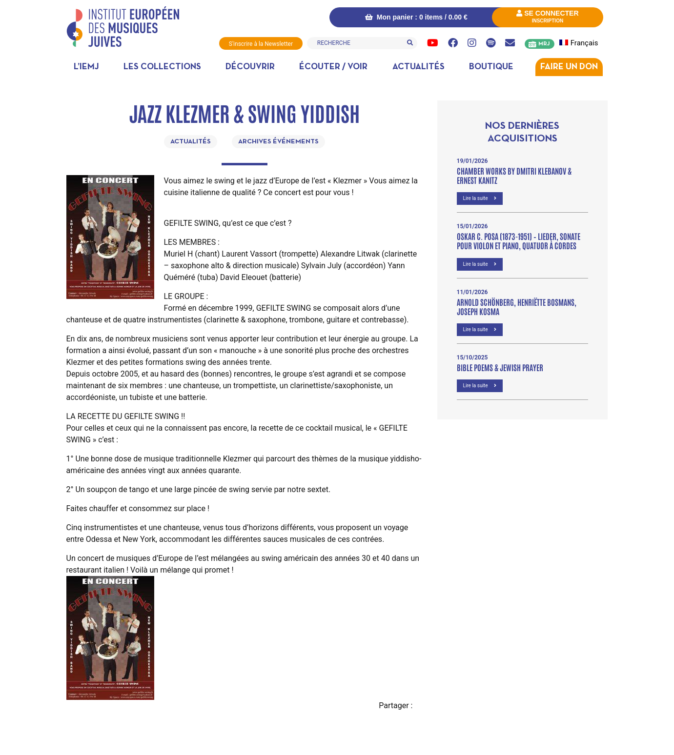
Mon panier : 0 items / (414, 17)
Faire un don (569, 66)
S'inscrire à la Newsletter (260, 43)
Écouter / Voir (333, 66)
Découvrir (250, 66)
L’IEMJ (86, 66)
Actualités (418, 66)
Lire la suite (479, 197)
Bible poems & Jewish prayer (500, 367)
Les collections (162, 66)
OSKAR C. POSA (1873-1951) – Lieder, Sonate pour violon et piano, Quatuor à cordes (518, 240)
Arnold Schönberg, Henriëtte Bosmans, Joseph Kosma (516, 305)
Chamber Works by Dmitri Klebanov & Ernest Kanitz (514, 174)
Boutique (491, 66)
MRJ (544, 43)
